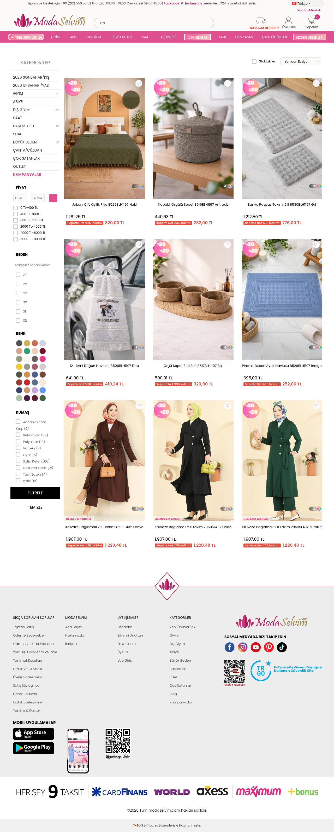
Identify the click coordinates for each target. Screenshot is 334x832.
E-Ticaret (151, 807)
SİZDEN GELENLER (309, 37)
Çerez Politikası (25, 693)
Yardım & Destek (26, 710)
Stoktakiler (263, 61)
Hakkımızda (74, 635)
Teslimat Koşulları (27, 660)
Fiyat (21, 187)
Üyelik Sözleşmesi (27, 677)
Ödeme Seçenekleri (29, 635)
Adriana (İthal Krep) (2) (31, 425)
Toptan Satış (23, 627)
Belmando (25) (32, 435)
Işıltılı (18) (27, 480)
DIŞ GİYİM (94, 37)
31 (21, 311)
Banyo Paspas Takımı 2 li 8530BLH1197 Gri (282, 204)
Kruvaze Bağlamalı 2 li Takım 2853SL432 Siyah (193, 526)
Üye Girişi (125, 660)
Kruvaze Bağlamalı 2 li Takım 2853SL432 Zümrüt (282, 526)
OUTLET (19, 166)
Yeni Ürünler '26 (182, 627)
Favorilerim (126, 643)
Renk (21, 333)
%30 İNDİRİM (197, 37)
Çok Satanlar (180, 685)
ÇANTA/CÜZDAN (274, 37)
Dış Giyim (177, 643)
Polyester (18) (30, 441)
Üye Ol (122, 652)
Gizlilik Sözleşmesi (27, 702)
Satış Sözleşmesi (26, 685)
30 (21, 302)
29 (21, 293)
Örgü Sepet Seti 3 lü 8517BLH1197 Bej (193, 365)
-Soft (138, 807)
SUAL (222, 37)
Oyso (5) (26, 454)
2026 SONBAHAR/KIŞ (31, 77)
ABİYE (74, 37)
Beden (22, 254)
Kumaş (22, 412)
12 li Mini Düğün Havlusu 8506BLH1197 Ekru (104, 365)
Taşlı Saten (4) (31, 474)
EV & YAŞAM (244, 37)
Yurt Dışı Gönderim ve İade (35, 652)
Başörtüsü (178, 668)
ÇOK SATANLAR (26, 158)
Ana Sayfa (73, 627)
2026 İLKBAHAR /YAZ (31, 85)
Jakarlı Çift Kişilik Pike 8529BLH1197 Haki (104, 204)
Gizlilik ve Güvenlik (28, 668)
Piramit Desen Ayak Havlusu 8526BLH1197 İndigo (282, 365)
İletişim (71, 643)
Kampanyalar (181, 702)
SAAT (146, 37)
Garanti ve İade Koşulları (33, 643)
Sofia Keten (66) (33, 461)
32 (21, 320)
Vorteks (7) (28, 448)
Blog (173, 693)
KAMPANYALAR (27, 174)
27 (21, 275)
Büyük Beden (180, 660)
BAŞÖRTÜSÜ (167, 37)
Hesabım (124, 627)
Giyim (174, 635)
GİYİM (55, 37)
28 (21, 284)
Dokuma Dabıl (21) (34, 467)
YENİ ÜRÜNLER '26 (28, 37)
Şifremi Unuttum (130, 635)
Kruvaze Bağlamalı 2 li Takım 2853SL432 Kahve (104, 526)
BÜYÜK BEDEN (121, 37)
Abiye (174, 652)
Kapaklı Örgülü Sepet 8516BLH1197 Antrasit (193, 204)
